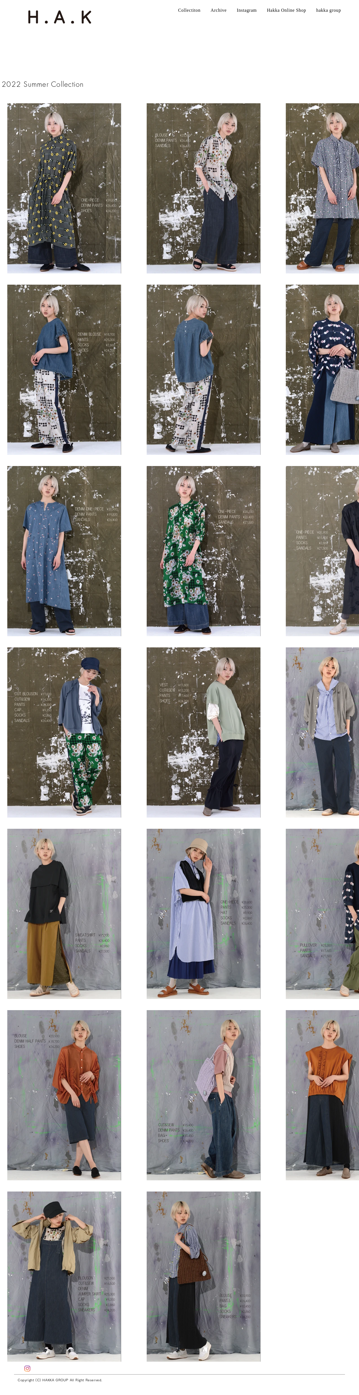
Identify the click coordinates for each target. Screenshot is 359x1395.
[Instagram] (27, 1368)
